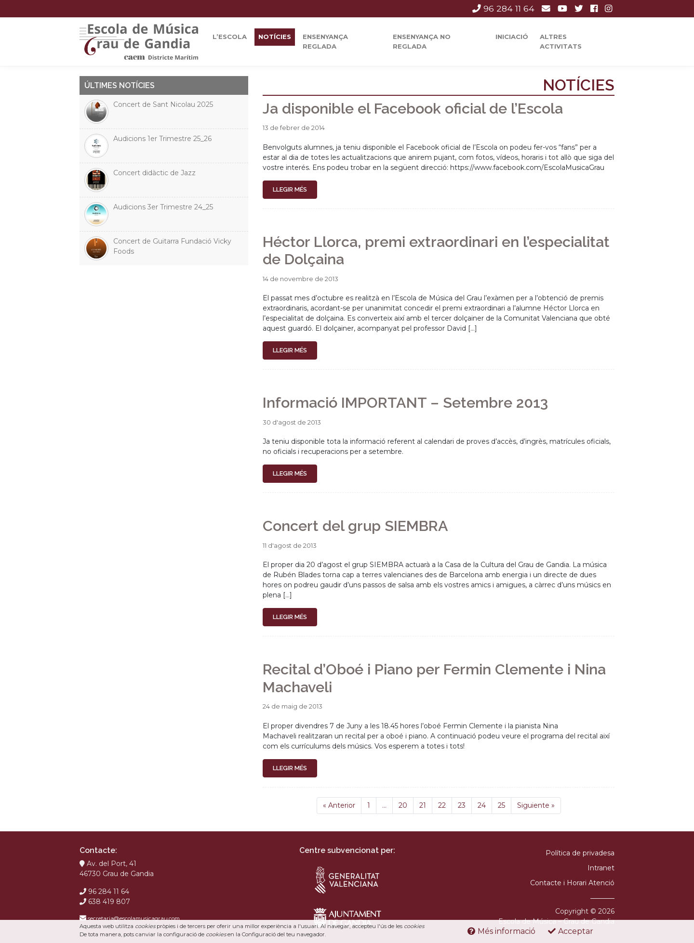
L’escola (230, 36)
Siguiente (536, 805)
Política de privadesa (580, 853)
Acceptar (570, 931)
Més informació (501, 931)
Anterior (339, 805)
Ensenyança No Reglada (422, 41)
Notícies (274, 36)
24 (482, 805)
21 (422, 805)
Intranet (600, 868)
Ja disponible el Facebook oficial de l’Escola (413, 108)
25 (501, 805)
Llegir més (290, 189)
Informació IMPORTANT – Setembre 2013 (405, 402)
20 (403, 805)
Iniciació (511, 36)
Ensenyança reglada (325, 41)
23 (462, 805)
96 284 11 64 (503, 8)
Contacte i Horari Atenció (572, 882)
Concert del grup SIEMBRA (355, 525)
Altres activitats (561, 41)
